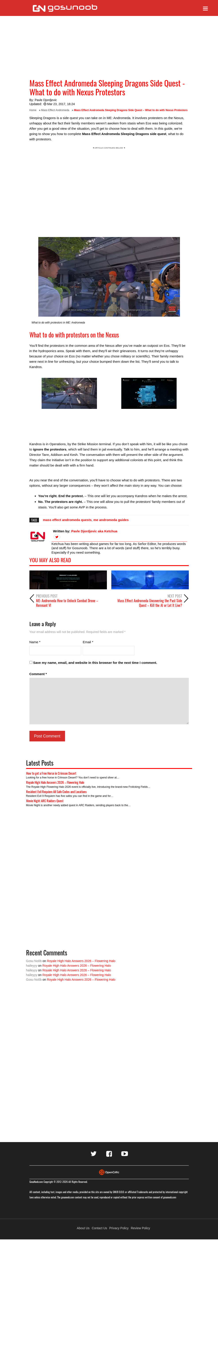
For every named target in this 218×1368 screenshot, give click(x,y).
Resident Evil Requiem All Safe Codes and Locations (56, 791)
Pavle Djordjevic (46, 100)
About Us (83, 1228)
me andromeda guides (111, 520)
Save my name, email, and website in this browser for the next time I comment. (95, 662)
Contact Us (99, 1228)
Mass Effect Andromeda (55, 110)
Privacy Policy (119, 1228)
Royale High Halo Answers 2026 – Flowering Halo (55, 782)
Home (33, 110)
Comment (38, 674)
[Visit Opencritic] (109, 1172)
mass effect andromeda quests (67, 520)
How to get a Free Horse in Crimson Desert (51, 773)
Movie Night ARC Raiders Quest (45, 800)
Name (35, 642)
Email (88, 642)
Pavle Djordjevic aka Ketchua (94, 531)
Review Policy (140, 1228)
